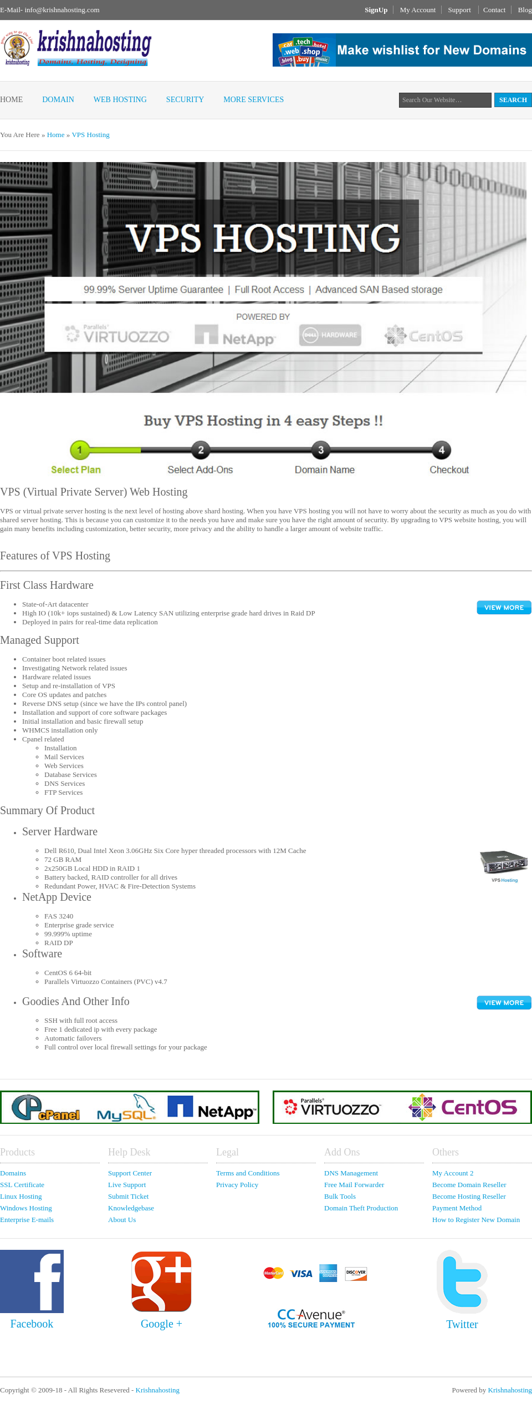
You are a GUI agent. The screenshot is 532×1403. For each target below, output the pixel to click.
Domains (13, 1173)
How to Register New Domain (476, 1219)
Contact (494, 10)
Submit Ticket (128, 1196)
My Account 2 (452, 1173)
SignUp (376, 10)
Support (460, 10)
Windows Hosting (26, 1208)
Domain (58, 99)
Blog (525, 10)
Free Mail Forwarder (354, 1184)
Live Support (127, 1184)
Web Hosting (120, 99)
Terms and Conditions (248, 1173)
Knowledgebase (131, 1208)
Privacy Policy (237, 1184)
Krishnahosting (158, 1390)
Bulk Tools (340, 1196)
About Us (122, 1219)
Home (11, 99)
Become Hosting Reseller (469, 1196)
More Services (253, 99)
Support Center (130, 1173)
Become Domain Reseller (469, 1184)
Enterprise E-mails (27, 1219)
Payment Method (457, 1208)
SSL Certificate (22, 1184)
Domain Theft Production (361, 1208)
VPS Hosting (90, 134)
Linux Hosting (21, 1196)
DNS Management (351, 1173)
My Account (418, 10)
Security (185, 99)
